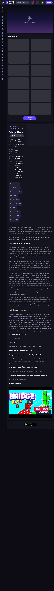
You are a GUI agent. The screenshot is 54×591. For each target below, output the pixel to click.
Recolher (11, 128)
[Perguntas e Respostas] (2, 62)
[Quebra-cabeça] (2, 65)
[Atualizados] (2, 19)
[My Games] (37, 2)
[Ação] (2, 33)
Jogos (10, 126)
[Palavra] (2, 59)
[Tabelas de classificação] (2, 28)
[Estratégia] (2, 53)
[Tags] (2, 79)
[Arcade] (2, 36)
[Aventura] (2, 39)
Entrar (49, 3)
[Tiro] (2, 74)
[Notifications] (32, 2)
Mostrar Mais (28, 118)
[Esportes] (2, 50)
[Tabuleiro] (2, 71)
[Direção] (2, 48)
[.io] (2, 56)
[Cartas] (2, 42)
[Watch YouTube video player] (30, 402)
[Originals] (2, 22)
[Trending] (2, 16)
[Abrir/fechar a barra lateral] (3, 3)
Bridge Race (18, 128)
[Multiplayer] (2, 25)
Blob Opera (23, 318)
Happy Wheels (35, 325)
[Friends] (42, 2)
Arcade (15, 126)
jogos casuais (13, 316)
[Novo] (2, 14)
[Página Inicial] (2, 8)
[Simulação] (2, 68)
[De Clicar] (2, 45)
